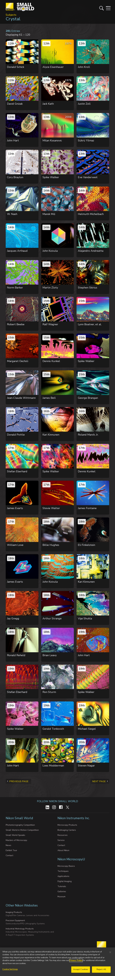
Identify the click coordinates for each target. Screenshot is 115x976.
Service (61, 840)
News (8, 845)
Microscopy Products (67, 825)
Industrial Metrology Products (20, 928)
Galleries (62, 891)
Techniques (63, 871)
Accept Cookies (80, 971)
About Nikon (63, 850)
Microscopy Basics (66, 866)
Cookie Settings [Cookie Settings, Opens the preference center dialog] (10, 971)
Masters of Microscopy (16, 840)
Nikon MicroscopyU (71, 859)
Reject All (101, 971)
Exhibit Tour (11, 850)
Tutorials (62, 886)
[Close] (110, 954)
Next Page (99, 781)
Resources (63, 835)
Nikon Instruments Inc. (74, 818)
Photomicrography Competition (20, 825)
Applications (63, 876)
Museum (61, 896)
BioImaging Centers (67, 830)
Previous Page (18, 781)
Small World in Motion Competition (22, 830)
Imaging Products (14, 912)
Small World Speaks (15, 835)
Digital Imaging (65, 881)
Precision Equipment (15, 920)
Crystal (13, 19)
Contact (9, 855)
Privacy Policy (76, 962)
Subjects (11, 15)
